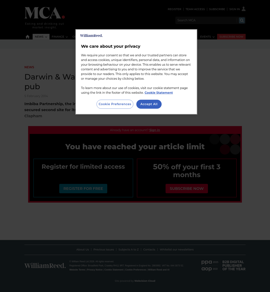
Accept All (149, 104)
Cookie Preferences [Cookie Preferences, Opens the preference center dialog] (115, 104)
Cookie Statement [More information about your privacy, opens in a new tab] (159, 92)
